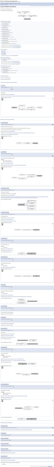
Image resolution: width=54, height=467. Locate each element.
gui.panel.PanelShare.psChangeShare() (20, 360)
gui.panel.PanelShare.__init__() (9, 250)
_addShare (3, 69)
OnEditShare (4, 33)
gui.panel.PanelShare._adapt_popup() (10, 452)
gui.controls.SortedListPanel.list (8, 163)
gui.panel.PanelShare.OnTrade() (8, 196)
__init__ (3, 22)
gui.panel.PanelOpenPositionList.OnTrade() (19, 196)
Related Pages (7, 3)
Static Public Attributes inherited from (10, 61)
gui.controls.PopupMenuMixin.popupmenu (7, 197)
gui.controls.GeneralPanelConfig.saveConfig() (26, 429)
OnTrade (3, 38)
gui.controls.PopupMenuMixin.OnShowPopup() (11, 134)
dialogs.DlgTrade (5, 293)
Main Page (2, 3)
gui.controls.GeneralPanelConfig (16, 46)
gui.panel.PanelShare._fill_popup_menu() (10, 296)
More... (8, 23)
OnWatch (3, 40)
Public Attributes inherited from (9, 55)
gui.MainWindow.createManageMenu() (10, 267)
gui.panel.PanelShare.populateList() (10, 165)
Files (19, 3)
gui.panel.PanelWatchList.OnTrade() (43, 196)
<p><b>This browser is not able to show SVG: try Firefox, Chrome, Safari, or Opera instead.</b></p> (27, 15)
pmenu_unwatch (3, 52)
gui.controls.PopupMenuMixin (16, 47)
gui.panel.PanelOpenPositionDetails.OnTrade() (31, 196)
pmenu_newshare (3, 53)
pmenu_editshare (3, 54)
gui (0, 4)
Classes (16, 3)
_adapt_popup (4, 71)
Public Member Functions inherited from (11, 46)
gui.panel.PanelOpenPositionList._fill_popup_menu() (24, 296)
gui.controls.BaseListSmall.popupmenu (18, 197)
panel (3, 4)
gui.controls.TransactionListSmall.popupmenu (31, 197)
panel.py (4, 464)
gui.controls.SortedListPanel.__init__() (10, 337)
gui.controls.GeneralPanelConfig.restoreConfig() (11, 429)
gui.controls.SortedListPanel (16, 61)
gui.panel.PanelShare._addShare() (8, 335)
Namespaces (12, 3)
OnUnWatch (3, 42)
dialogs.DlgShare (5, 247)
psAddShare (4, 29)
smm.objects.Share (6, 70)
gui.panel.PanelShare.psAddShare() (21, 165)
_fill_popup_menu (4, 67)
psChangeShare (4, 31)
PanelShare (6, 4)
